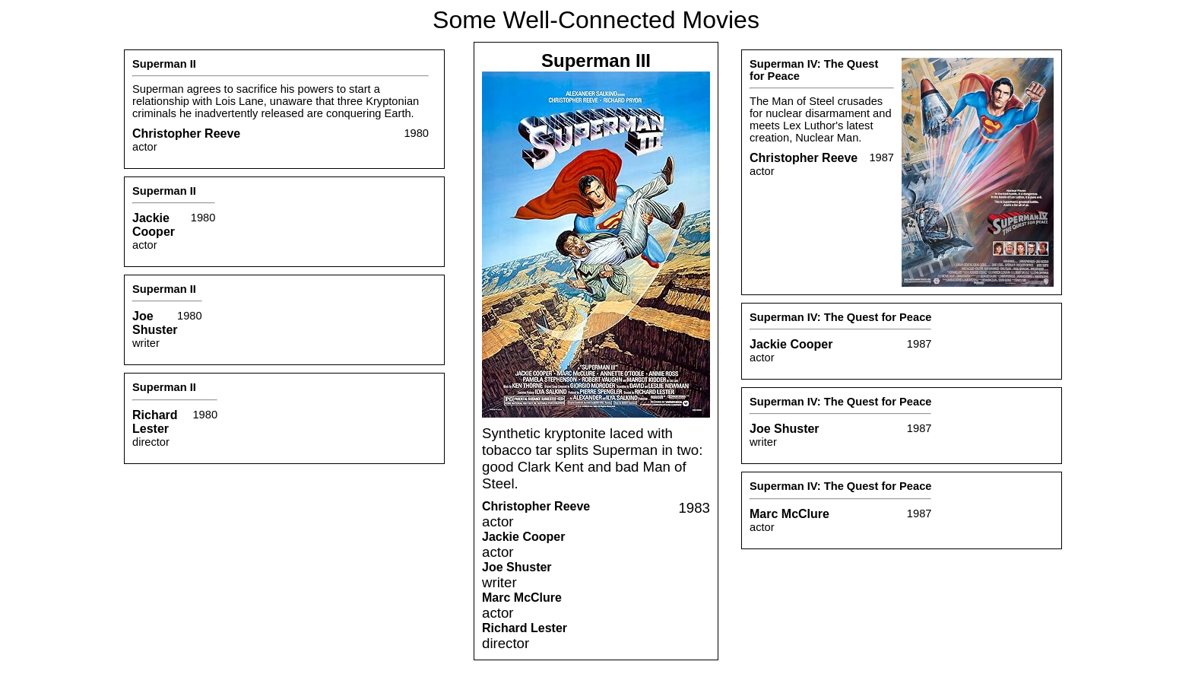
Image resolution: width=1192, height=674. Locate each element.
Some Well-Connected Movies (596, 19)
